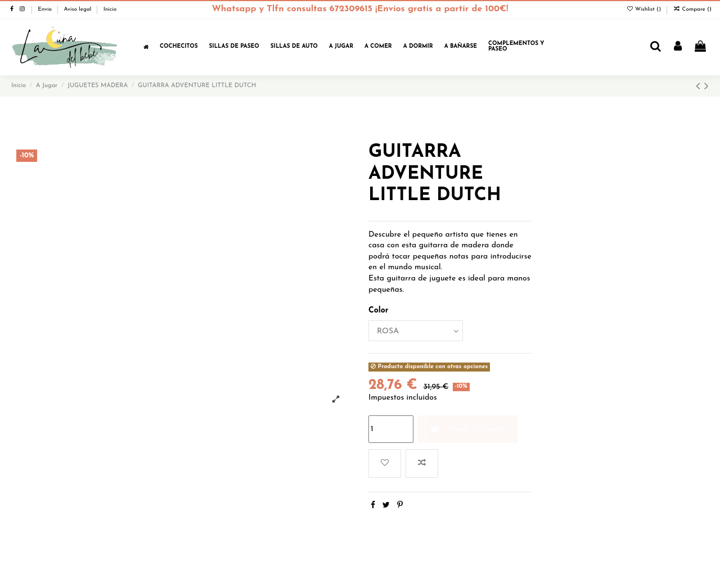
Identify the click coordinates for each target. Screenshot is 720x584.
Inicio (110, 9)
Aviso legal (78, 9)
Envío (45, 9)
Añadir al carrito (467, 428)
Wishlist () (644, 9)
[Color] (415, 330)
